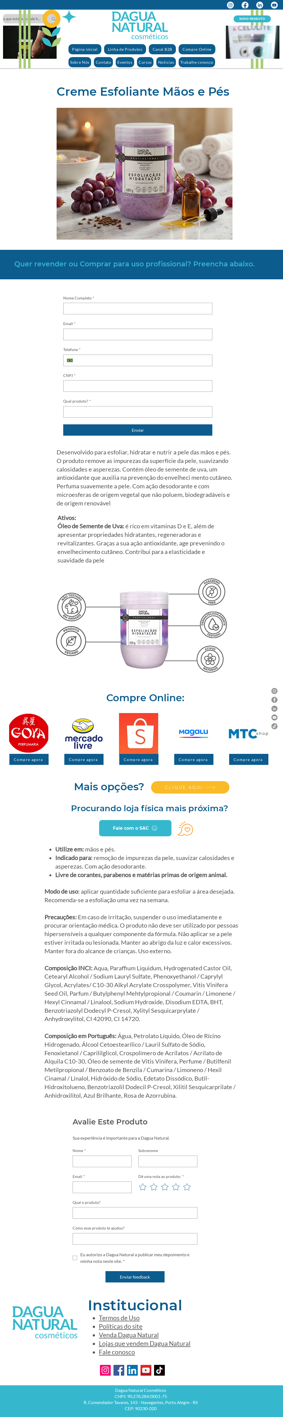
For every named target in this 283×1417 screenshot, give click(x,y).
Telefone (72, 349)
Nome (79, 1150)
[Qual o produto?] (133, 1212)
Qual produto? (77, 401)
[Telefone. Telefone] (142, 360)
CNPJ (69, 375)
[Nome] (100, 1161)
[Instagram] (230, 5)
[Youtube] (274, 5)
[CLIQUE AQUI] (190, 787)
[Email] (136, 334)
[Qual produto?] (136, 411)
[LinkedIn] (259, 5)
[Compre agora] (29, 759)
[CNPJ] (136, 386)
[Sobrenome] (166, 1161)
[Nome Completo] (136, 308)
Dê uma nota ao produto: (161, 1176)
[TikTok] (274, 726)
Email (69, 323)
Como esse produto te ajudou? (99, 1228)
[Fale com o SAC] (135, 828)
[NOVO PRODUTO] (252, 18)
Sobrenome (148, 1150)
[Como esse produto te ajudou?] (133, 1238)
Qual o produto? (86, 1202)
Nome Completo (78, 298)
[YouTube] (274, 717)
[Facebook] (245, 5)
